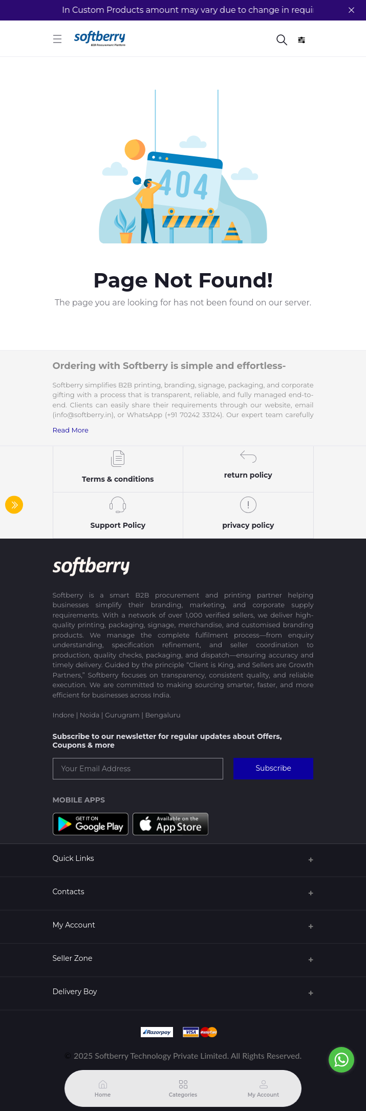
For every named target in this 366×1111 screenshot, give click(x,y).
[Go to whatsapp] (341, 1060)
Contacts (68, 891)
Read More (71, 430)
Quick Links (73, 858)
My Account (74, 925)
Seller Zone (73, 958)
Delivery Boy (75, 991)
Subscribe (273, 768)
